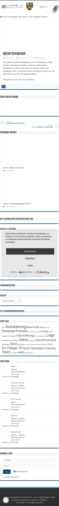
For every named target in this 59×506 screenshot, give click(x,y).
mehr (30, 265)
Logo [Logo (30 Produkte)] (50, 335)
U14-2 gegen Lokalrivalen (39, 126)
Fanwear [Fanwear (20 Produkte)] (8, 331)
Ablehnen (30, 258)
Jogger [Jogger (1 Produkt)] (51, 331)
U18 (30, 17)
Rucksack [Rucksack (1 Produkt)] (31, 340)
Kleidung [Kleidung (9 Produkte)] (28, 335)
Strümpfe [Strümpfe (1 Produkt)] (44, 344)
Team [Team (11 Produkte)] (26, 348)
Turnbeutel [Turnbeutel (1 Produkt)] (14, 353)
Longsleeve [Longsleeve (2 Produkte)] (6, 340)
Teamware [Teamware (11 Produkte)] (37, 348)
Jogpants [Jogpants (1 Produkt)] (13, 336)
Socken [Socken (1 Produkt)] (33, 344)
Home (3, 17)
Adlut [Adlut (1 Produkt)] (3, 327)
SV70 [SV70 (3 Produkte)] (50, 344)
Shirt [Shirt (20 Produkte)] (13, 344)
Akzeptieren (30, 251)
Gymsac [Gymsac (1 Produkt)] (33, 331)
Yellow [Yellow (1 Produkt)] (31, 353)
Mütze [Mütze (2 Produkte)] (16, 340)
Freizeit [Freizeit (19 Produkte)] (21, 331)
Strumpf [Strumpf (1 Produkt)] (38, 344)
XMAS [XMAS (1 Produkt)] (26, 353)
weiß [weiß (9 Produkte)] (21, 352)
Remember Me (20, 472)
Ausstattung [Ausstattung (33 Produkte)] (15, 326)
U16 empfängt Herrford (19, 122)
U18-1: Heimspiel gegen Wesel (17, 203)
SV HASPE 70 (21, 503)
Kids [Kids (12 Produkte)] (19, 335)
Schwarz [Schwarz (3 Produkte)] (5, 344)
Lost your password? (11, 477)
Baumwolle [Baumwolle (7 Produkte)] (32, 327)
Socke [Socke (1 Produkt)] (28, 344)
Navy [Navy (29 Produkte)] (23, 339)
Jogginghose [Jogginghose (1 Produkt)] (6, 336)
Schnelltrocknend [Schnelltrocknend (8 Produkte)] (45, 339)
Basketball (13, 17)
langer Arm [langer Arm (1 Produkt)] (42, 336)
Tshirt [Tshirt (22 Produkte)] (6, 352)
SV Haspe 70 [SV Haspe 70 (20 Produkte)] (12, 348)
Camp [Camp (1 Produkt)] (47, 327)
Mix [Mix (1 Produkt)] (12, 340)
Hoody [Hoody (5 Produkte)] (44, 331)
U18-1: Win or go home (13, 168)
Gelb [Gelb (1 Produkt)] (28, 331)
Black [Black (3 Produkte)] (42, 327)
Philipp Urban (9, 58)
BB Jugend (23, 17)
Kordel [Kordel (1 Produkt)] (36, 336)
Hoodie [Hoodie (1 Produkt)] (39, 331)
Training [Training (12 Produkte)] (50, 348)
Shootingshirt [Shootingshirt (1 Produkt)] (21, 344)
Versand (16, 374)
